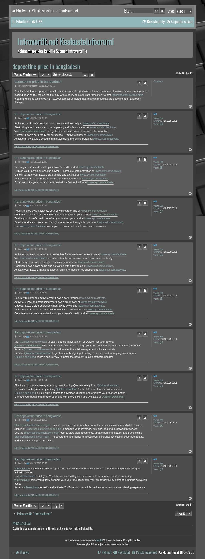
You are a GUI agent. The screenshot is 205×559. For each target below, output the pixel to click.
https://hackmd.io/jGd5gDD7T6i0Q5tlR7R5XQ (36, 146)
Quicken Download (113, 396)
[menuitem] (37, 21)
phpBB (99, 540)
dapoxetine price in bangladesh (46, 66)
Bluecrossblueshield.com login (31, 425)
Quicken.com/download (33, 341)
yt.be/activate (22, 468)
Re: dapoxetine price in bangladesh (37, 114)
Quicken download (25, 356)
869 (161, 118)
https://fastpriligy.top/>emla (128, 94)
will (155, 114)
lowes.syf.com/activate (96, 123)
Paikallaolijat (21, 523)
